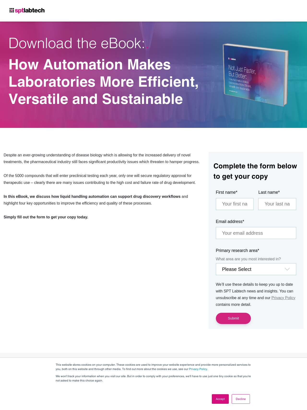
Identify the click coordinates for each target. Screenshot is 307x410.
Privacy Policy (198, 369)
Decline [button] (241, 399)
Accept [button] (220, 399)
